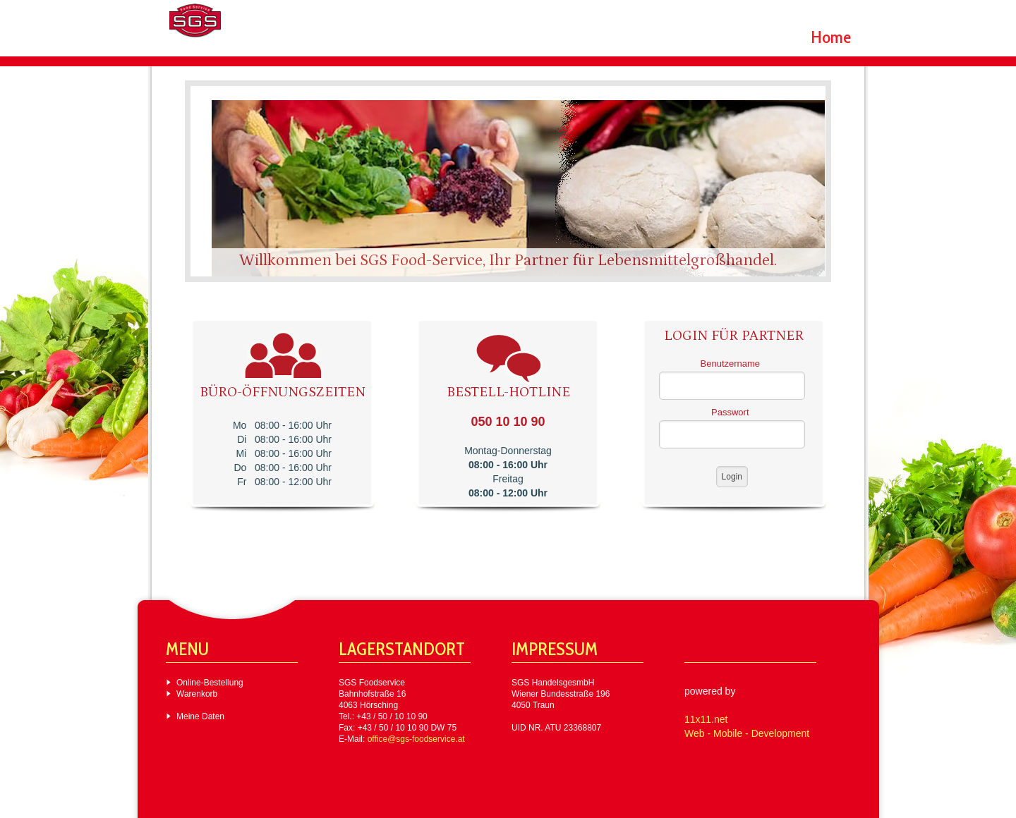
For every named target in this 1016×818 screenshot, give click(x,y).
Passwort (730, 412)
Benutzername (731, 363)
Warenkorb (196, 694)
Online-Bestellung (209, 683)
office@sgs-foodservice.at (416, 739)
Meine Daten (200, 716)
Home (831, 37)
